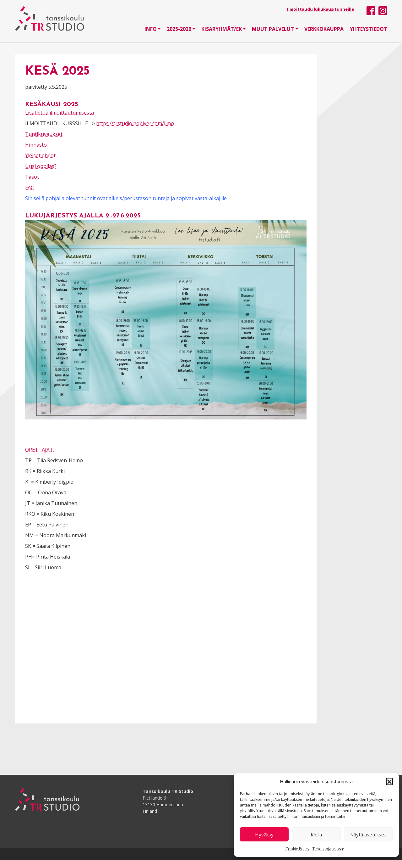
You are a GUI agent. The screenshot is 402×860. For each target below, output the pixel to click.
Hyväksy (264, 834)
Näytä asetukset (368, 834)
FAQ (30, 187)
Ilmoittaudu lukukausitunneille (320, 9)
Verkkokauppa (324, 28)
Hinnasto (36, 144)
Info (150, 28)
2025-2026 (179, 28)
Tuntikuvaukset (43, 134)
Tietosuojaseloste (328, 849)
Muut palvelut (273, 28)
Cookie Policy (297, 849)
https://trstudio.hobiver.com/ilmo (135, 123)
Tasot (32, 176)
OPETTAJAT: (39, 449)
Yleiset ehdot (40, 155)
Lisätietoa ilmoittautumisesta (59, 112)
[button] (389, 781)
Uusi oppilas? (41, 166)
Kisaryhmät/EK (221, 28)
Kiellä (316, 834)
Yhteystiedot (368, 28)
